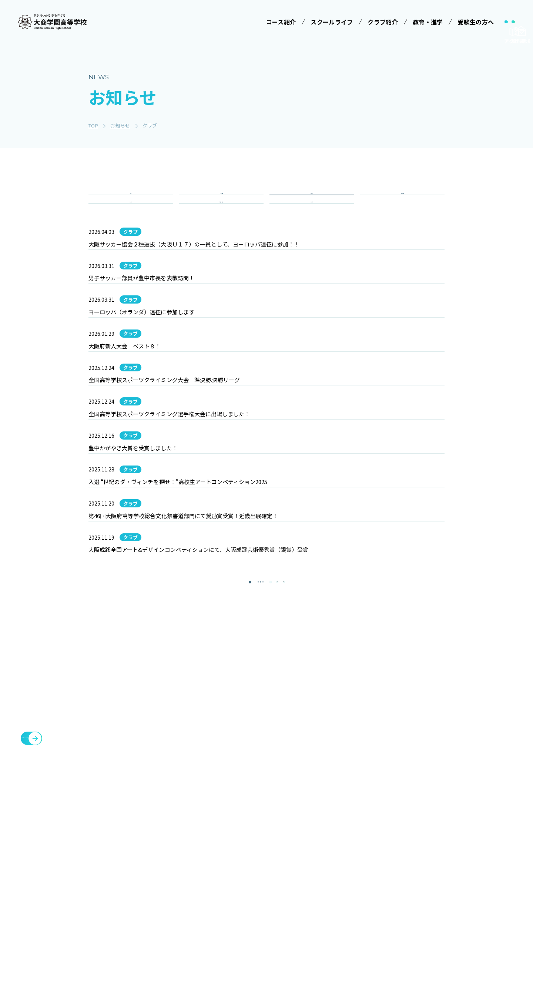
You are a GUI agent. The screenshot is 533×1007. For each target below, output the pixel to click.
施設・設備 (400, 863)
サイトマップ (403, 935)
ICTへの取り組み (298, 904)
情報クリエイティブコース (230, 932)
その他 (311, 229)
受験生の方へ (351, 846)
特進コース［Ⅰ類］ (230, 900)
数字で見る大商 (296, 931)
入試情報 (221, 202)
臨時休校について (460, 881)
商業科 (215, 963)
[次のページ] (285, 765)
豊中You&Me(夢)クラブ (469, 899)
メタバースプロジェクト (469, 846)
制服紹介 (288, 890)
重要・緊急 (221, 229)
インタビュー (294, 945)
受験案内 (348, 863)
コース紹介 (217, 883)
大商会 (445, 917)
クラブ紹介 (400, 846)
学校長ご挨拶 (294, 863)
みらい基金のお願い (231, 863)
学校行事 (402, 202)
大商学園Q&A (354, 904)
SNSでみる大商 (296, 918)
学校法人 (214, 846)
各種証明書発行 (457, 863)
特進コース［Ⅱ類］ (230, 914)
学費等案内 (351, 890)
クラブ (311, 202)
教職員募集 (400, 917)
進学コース (220, 949)
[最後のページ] (307, 765)
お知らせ (397, 899)
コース (131, 229)
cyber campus (459, 935)
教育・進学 (400, 881)
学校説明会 (351, 877)
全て (131, 202)
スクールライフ (295, 846)
